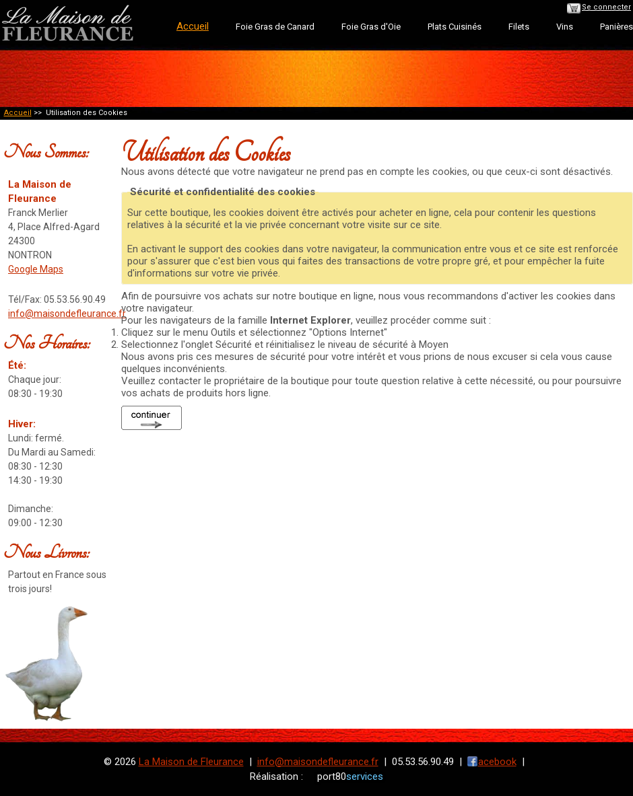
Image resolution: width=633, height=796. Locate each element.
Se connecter (606, 7)
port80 (350, 776)
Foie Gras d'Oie (371, 27)
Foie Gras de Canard (275, 27)
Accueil (18, 112)
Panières (616, 27)
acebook (497, 762)
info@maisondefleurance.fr (67, 313)
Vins (564, 27)
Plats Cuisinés (454, 27)
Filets (518, 27)
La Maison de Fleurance (191, 762)
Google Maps (35, 269)
